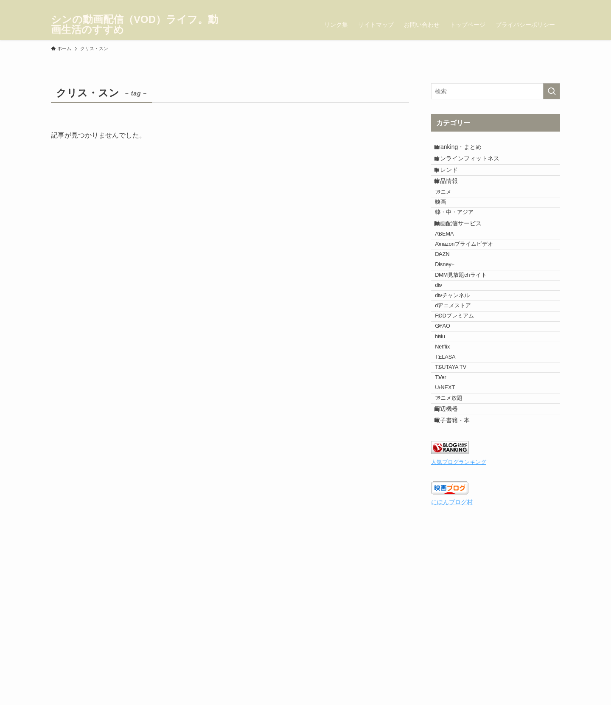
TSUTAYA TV (460, 492)
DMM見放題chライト (470, 349)
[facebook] (510, 4)
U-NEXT (455, 524)
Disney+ (454, 333)
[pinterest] (543, 4)
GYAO (452, 429)
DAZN (452, 317)
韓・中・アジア (464, 252)
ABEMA (454, 285)
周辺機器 (453, 556)
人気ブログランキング (458, 620)
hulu (450, 444)
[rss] (554, 4)
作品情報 (453, 202)
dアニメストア (463, 397)
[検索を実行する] (551, 91)
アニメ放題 (458, 540)
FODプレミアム (464, 413)
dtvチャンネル (462, 381)
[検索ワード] (495, 91)
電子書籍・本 (459, 574)
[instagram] (532, 4)
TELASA (455, 476)
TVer (450, 508)
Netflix (452, 460)
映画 (450, 236)
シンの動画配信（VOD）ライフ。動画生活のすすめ (134, 24)
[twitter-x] (521, 4)
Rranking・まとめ (465, 150)
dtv (448, 365)
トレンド (453, 185)
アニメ (453, 220)
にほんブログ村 (452, 659)
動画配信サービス (465, 268)
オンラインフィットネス (474, 167)
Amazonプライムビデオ (474, 301)
